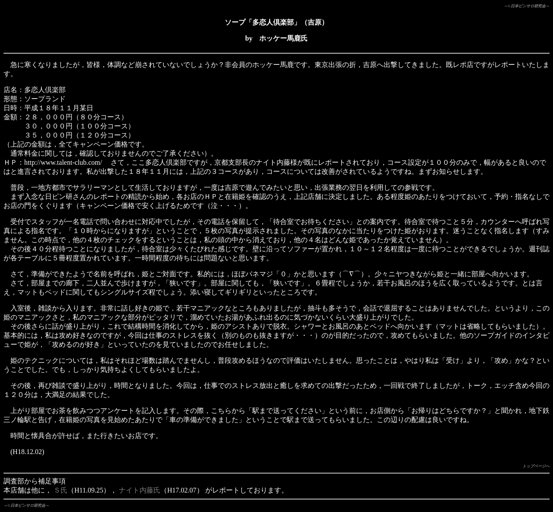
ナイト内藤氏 (139, 490)
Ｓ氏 (60, 490)
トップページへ (536, 466)
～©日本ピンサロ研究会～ (527, 6)
